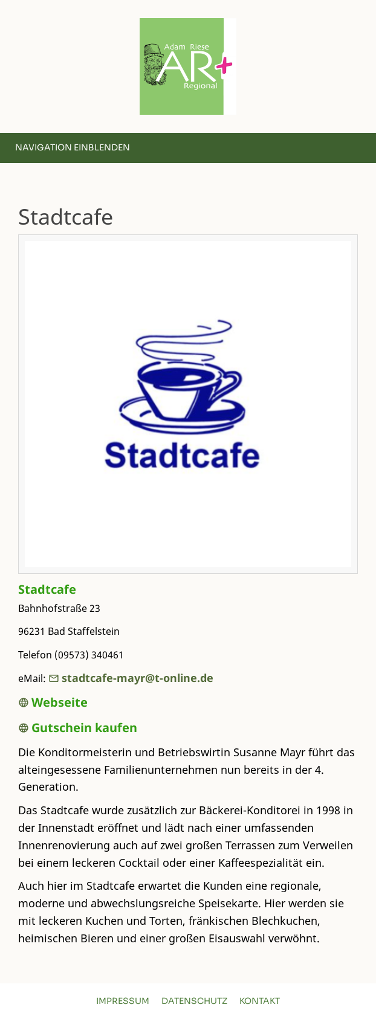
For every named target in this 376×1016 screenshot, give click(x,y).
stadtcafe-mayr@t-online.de (130, 677)
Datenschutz (194, 1000)
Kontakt (259, 1000)
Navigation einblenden (72, 147)
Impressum (122, 1000)
